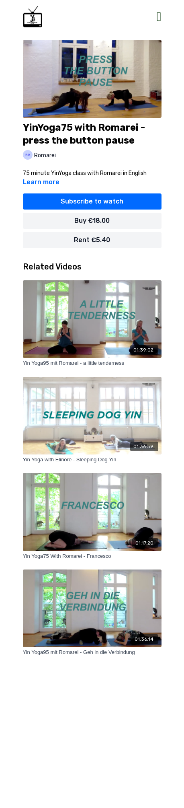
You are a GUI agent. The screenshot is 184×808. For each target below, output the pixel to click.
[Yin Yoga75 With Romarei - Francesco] (92, 556)
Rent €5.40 (92, 240)
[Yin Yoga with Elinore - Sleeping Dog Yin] (92, 460)
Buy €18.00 (92, 220)
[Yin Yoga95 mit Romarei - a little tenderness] (92, 363)
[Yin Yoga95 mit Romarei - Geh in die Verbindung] (92, 652)
